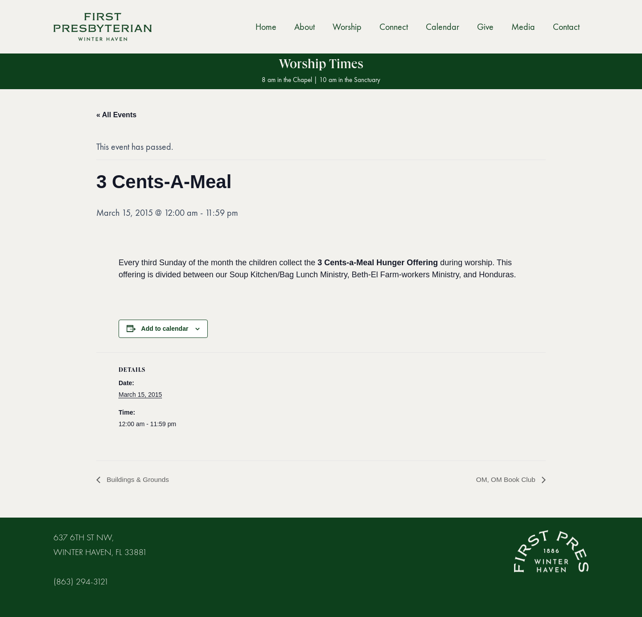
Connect (393, 26)
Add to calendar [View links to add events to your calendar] (165, 328)
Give (485, 26)
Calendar (442, 26)
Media (523, 26)
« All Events (116, 115)
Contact (566, 26)
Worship (347, 26)
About (304, 26)
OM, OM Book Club (505, 479)
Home (265, 26)
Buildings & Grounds (138, 479)
